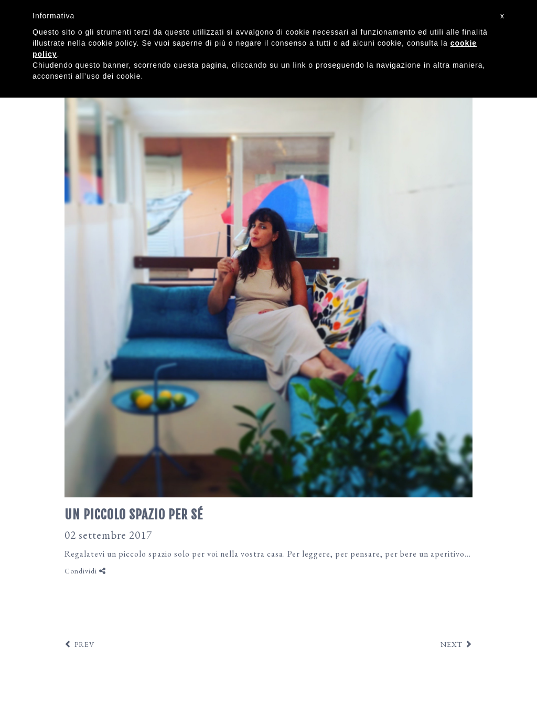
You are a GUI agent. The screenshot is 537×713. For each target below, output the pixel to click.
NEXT (452, 644)
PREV (84, 644)
